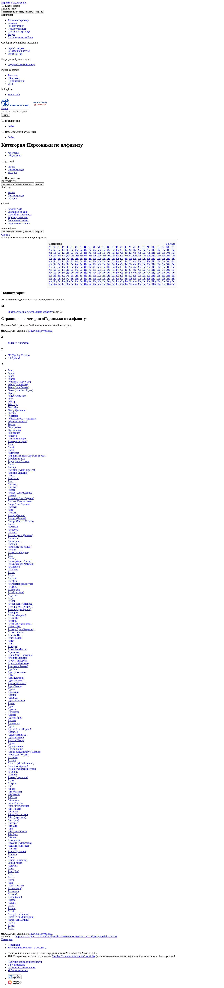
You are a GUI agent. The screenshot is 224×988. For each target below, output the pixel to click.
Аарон (11, 373)
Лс (94, 269)
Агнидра (12, 646)
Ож (108, 255)
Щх (158, 275)
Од (108, 252)
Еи (72, 258)
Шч (153, 278)
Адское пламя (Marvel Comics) (24, 751)
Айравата (13, 811)
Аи (50, 258)
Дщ (68, 281)
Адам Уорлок (15, 680)
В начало (170, 243)
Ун (130, 264)
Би (54, 258)
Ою (108, 284)
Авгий (11, 447)
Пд (113, 252)
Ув (130, 250)
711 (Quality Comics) (19, 355)
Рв (117, 250)
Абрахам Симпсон (17, 421)
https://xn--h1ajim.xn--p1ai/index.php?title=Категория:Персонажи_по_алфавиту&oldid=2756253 (66, 936)
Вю (59, 284)
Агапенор (13, 569)
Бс (54, 269)
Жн (76, 264)
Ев (72, 250)
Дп (67, 267)
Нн (103, 264)
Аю (50, 284)
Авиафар (12, 487)
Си (121, 258)
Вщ (59, 281)
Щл (158, 261)
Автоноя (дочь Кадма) (19, 546)
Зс (81, 269)
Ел (72, 261)
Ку (90, 272)
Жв (76, 250)
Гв (63, 250)
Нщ (104, 281)
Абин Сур (13, 404)
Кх (90, 275)
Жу (76, 272)
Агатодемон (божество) (20, 583)
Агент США (14, 626)
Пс (113, 269)
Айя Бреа (13, 834)
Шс (153, 269)
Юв (168, 250)
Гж (63, 255)
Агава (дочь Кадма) (18, 552)
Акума (11, 922)
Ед (72, 252)
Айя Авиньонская (17, 831)
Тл (126, 261)
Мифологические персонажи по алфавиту (30, 312)
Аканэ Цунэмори (17, 851)
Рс (117, 269)
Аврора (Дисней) (17, 518)
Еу (72, 272)
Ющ (168, 281)
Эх (163, 275)
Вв (59, 250)
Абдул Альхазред (17, 396)
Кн (90, 264)
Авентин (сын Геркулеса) (21, 470)
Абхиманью (14, 433)
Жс (76, 269)
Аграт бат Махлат (17, 649)
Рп (117, 267)
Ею (72, 284)
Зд (81, 252)
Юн (168, 264)
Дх (67, 275)
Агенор (12, 601)
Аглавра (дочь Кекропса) (21, 629)
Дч (67, 278)
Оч (108, 278)
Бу (54, 272)
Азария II (13, 771)
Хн (139, 264)
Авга (10, 444)
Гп (63, 267)
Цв (144, 250)
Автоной (12, 544)
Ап (50, 267)
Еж (72, 255)
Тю (126, 284)
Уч (130, 278)
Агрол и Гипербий (17, 660)
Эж (163, 255)
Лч (94, 278)
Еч (72, 278)
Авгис (11, 450)
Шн (153, 264)
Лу (94, 272)
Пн (113, 264)
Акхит (11, 928)
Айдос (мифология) (18, 806)
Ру (117, 272)
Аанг (10, 370)
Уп (130, 267)
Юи (168, 258)
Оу (108, 272)
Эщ (163, 281)
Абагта (11, 378)
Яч (173, 278)
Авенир (12, 467)
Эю (163, 284)
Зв (81, 250)
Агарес (11, 572)
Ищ (86, 281)
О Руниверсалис (16, 964)
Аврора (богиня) (16, 515)
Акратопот (13, 891)
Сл (121, 261)
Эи (163, 258)
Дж (68, 255)
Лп (94, 267)
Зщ (81, 281)
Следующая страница (40, 330)
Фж (135, 255)
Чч (148, 278)
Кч (90, 278)
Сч (121, 278)
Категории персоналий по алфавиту (27, 947)
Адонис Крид (15, 717)
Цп (144, 267)
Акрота (11, 899)
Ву (59, 272)
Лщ (95, 281)
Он (108, 264)
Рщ (117, 281)
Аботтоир (13, 415)
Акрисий (12, 894)
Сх (121, 275)
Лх (94, 275)
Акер (10, 874)
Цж (144, 255)
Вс (59, 269)
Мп (99, 267)
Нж (104, 255)
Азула (11, 780)
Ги (63, 258)
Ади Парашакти (16, 700)
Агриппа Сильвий (17, 657)
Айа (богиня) (15, 791)
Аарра (11, 376)
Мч (99, 278)
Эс (163, 269)
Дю (68, 284)
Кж (90, 255)
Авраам (12, 512)
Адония (12, 720)
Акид (10, 882)
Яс (173, 269)
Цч (144, 278)
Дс (67, 269)
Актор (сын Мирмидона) (21, 917)
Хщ (140, 281)
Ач (50, 278)
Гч (63, 278)
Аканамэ (12, 848)
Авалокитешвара (17, 438)
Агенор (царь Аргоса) (19, 609)
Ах (50, 275)
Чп (148, 267)
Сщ (122, 281)
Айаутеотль (14, 794)
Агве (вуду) (14, 589)
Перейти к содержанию (13, 2)
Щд (158, 252)
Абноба (12, 413)
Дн (67, 264)
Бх (54, 275)
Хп (139, 267)
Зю (81, 284)
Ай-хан (11, 788)
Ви (59, 258)
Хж (139, 255)
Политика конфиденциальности (25, 961)
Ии (85, 258)
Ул (130, 261)
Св (121, 250)
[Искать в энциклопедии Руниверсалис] (15, 111)
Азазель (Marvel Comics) (21, 763)
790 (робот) (14, 358)
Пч (113, 278)
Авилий (12, 495)
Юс (168, 269)
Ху (139, 272)
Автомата (13, 538)
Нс (103, 269)
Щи (158, 258)
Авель (11, 464)
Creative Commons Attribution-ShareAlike (73, 956)
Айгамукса (13, 800)
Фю (135, 284)
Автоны (12, 549)
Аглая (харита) (15, 632)
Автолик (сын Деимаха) (20, 535)
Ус (130, 269)
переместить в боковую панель (18, 12)
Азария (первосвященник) (22, 768)
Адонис (12, 714)
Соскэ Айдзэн (15, 803)
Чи (148, 258)
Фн (134, 264)
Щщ (159, 281)
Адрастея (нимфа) (17, 734)
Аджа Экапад (15, 686)
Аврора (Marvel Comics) (21, 521)
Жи (76, 258)
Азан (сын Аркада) (18, 766)
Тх (126, 275)
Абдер (11, 393)
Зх (81, 275)
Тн (126, 264)
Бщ (55, 281)
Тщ (126, 281)
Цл (144, 261)
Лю (95, 284)
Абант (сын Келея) (18, 384)
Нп (103, 267)
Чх (148, 275)
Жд (76, 252)
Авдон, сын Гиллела (18, 461)
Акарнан (12, 854)
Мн (99, 264)
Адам (10, 675)
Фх (134, 275)
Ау (50, 272)
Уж (130, 255)
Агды (10, 598)
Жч (76, 278)
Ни (103, 258)
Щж (159, 255)
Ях (173, 275)
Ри (117, 258)
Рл (117, 261)
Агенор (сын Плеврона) (20, 606)
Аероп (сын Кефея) (18, 754)
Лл (94, 261)
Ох (108, 275)
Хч (139, 278)
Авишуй (12, 507)
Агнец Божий (15, 638)
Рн (117, 264)
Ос (108, 269)
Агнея (11, 640)
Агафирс (12, 586)
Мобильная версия (18, 970)
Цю (144, 284)
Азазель (12, 760)
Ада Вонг (13, 669)
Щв (158, 250)
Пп (113, 267)
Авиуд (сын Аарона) (18, 504)
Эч (163, 278)
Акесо (11, 877)
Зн (81, 264)
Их (85, 275)
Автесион (13, 526)
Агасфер (12, 581)
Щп (158, 267)
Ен (72, 264)
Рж (117, 255)
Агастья (12, 578)
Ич (85, 278)
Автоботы (13, 529)
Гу (63, 272)
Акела (11, 868)
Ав (50, 250)
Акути (11, 925)
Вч (59, 278)
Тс (126, 269)
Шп (153, 267)
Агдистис (13, 595)
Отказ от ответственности (22, 967)
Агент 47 (12, 620)
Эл (163, 261)
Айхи (10, 828)
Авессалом (13, 478)
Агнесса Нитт (15, 635)
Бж (54, 255)
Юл (168, 261)
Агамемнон (14, 566)
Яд (173, 252)
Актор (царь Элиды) (18, 919)
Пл (113, 261)
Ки (90, 258)
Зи (81, 258)
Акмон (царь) (15, 888)
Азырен (12, 783)
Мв (99, 250)
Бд (54, 252)
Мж (99, 255)
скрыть (39, 12)
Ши (153, 258)
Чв (148, 250)
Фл (134, 261)
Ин (85, 264)
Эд (163, 252)
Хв (139, 250)
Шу (153, 272)
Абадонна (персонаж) (19, 381)
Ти (126, 258)
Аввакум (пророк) (17, 441)
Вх (59, 275)
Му (99, 272)
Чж (148, 255)
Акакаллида (14, 840)
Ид (85, 252)
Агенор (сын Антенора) (20, 603)
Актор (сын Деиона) (18, 914)
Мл (99, 261)
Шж (153, 255)
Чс (148, 269)
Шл (153, 261)
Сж (122, 255)
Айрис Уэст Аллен (18, 814)
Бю (55, 284)
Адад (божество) (17, 672)
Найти (6, 115)
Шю (153, 284)
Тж (126, 255)
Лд (94, 252)
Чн (148, 264)
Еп (72, 267)
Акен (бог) (13, 871)
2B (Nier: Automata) (18, 343)
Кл (90, 261)
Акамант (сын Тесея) (19, 845)
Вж (59, 255)
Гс (63, 269)
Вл (59, 261)
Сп (121, 267)
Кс (90, 269)
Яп (173, 267)
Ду (67, 272)
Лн (94, 264)
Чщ (149, 281)
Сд (121, 252)
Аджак (11, 689)
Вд (59, 252)
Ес (72, 269)
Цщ (144, 281)
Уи (130, 258)
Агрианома (13, 652)
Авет (10, 481)
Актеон (12, 908)
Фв (134, 250)
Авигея (11, 489)
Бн (54, 264)
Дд (67, 252)
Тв (126, 250)
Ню (104, 284)
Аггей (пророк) (16, 592)
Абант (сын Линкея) (18, 387)
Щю (159, 284)
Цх (144, 275)
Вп (59, 267)
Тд (126, 252)
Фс (134, 269)
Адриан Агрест (16, 737)
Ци (144, 258)
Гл (63, 261)
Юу (168, 272)
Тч (126, 278)
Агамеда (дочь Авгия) (19, 561)
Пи (113, 258)
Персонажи (14, 944)
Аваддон (12, 435)
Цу (144, 272)
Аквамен (12, 865)
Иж (85, 255)
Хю (139, 284)
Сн (121, 264)
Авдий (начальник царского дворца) (27, 455)
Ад (50, 252)
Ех (72, 275)
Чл (148, 261)
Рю (117, 284)
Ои (108, 258)
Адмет (11, 706)
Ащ (51, 281)
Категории (7, 939)
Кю (90, 284)
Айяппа (12, 837)
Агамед (12, 558)
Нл (103, 261)
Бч (54, 278)
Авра (10, 509)
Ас (50, 269)
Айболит (12, 797)
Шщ (153, 281)
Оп (108, 267)
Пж (113, 255)
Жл (76, 261)
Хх (139, 275)
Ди (67, 258)
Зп (81, 267)
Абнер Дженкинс (17, 410)
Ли (94, 258)
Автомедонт (14, 541)
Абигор (12, 401)
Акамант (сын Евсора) (20, 843)
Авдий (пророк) (16, 458)
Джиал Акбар (15, 862)
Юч (168, 278)
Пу (113, 272)
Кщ (90, 281)
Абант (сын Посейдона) (20, 390)
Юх (168, 275)
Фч (134, 278)
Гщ (63, 281)
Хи (139, 258)
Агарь (11, 575)
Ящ (173, 281)
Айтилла (12, 825)
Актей (11, 905)
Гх (63, 275)
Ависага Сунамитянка (19, 501)
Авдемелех (13, 452)
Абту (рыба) (14, 427)
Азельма (12, 774)
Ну (103, 272)
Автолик (12, 532)
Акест (11, 880)
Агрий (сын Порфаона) (20, 655)
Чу (148, 272)
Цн (144, 264)
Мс (99, 269)
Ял (173, 261)
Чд (148, 252)
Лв (94, 250)
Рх (117, 275)
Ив (85, 250)
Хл (139, 261)
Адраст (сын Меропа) (19, 729)
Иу (85, 272)
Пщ (113, 281)
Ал (50, 261)
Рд (117, 252)
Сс (121, 269)
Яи (173, 258)
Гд (63, 252)
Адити (11, 703)
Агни (10, 643)
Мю (99, 284)
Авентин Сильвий (17, 472)
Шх (153, 275)
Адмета (12, 709)
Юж (168, 255)
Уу (130, 272)
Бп (54, 267)
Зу (81, 272)
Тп (126, 267)
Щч (158, 278)
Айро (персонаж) (17, 817)
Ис (85, 269)
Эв (163, 250)
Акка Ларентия (16, 885)
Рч (117, 278)
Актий (11, 911)
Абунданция (14, 430)
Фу (134, 272)
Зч (81, 278)
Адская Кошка (15, 749)
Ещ (72, 281)
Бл (54, 261)
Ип (85, 267)
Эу (163, 272)
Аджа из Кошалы (17, 683)
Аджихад (12, 697)
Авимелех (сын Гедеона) (21, 498)
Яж (173, 255)
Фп (134, 267)
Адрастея (13, 731)
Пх (113, 275)
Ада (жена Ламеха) (18, 666)
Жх (76, 275)
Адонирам (13, 712)
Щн (158, 264)
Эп (163, 267)
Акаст (11, 857)
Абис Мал (13, 407)
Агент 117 (13, 618)
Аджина (12, 694)
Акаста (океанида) (17, 860)
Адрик (11, 743)
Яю (173, 284)
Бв (54, 250)
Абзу (10, 398)
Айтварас (13, 823)
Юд (168, 252)
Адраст (11, 726)
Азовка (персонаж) (18, 777)
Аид (10, 786)
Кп (90, 267)
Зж (81, 255)
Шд (153, 252)
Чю (148, 284)
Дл (67, 261)
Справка (5, 234)
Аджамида (13, 692)
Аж (50, 255)
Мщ (99, 281)
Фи (134, 258)
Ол (108, 261)
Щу (158, 272)
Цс (144, 269)
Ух (130, 275)
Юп (168, 267)
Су (121, 272)
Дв (67, 250)
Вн (59, 264)
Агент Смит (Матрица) (20, 623)
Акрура (12, 902)
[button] (3, 6)
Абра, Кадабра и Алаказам (22, 418)
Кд (90, 252)
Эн (163, 264)
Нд (103, 252)
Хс (139, 269)
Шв (153, 250)
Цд (144, 252)
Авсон (11, 524)
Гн (63, 264)
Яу (173, 272)
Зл (81, 261)
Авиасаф (12, 484)
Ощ (109, 281)
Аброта (11, 424)
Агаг (10, 555)
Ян (173, 264)
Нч (103, 278)
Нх (103, 275)
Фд (134, 252)
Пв (113, 250)
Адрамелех (13, 723)
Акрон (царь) (15, 897)
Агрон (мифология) (18, 663)
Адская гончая (15, 746)
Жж (77, 255)
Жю (77, 284)
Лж (94, 255)
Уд (130, 252)
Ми (99, 258)
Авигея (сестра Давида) (20, 492)
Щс (158, 269)
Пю (113, 284)
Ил (85, 261)
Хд (139, 252)
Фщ (135, 281)
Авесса (11, 475)
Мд (99, 252)
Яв (173, 250)
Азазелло (12, 757)
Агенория (13, 612)
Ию (86, 284)
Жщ (77, 281)
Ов (108, 250)
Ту (126, 272)
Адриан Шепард (16, 740)
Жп (76, 267)
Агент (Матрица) (17, 615)
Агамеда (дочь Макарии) (21, 563)
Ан (50, 264)
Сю (122, 284)
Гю (63, 284)
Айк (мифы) (14, 808)
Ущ (130, 281)
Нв (103, 250)
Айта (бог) (13, 820)
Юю (168, 284)
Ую (130, 284)
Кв (90, 250)
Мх (99, 275)
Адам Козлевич (16, 677)
